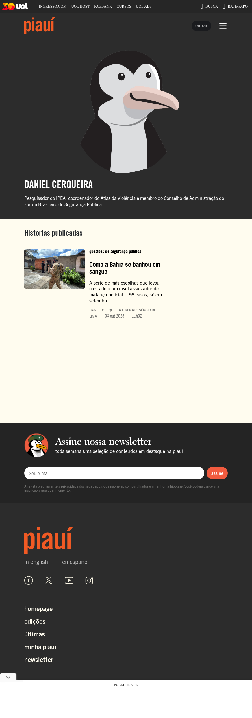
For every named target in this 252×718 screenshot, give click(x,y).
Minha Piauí (40, 646)
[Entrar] (201, 26)
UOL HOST (80, 6)
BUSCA (209, 6)
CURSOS (124, 6)
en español (75, 561)
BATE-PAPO (235, 6)
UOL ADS (144, 6)
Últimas (34, 634)
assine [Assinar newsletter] (217, 473)
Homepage (38, 608)
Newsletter (38, 659)
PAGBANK (103, 6)
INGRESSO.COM (52, 6)
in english (36, 561)
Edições (34, 621)
